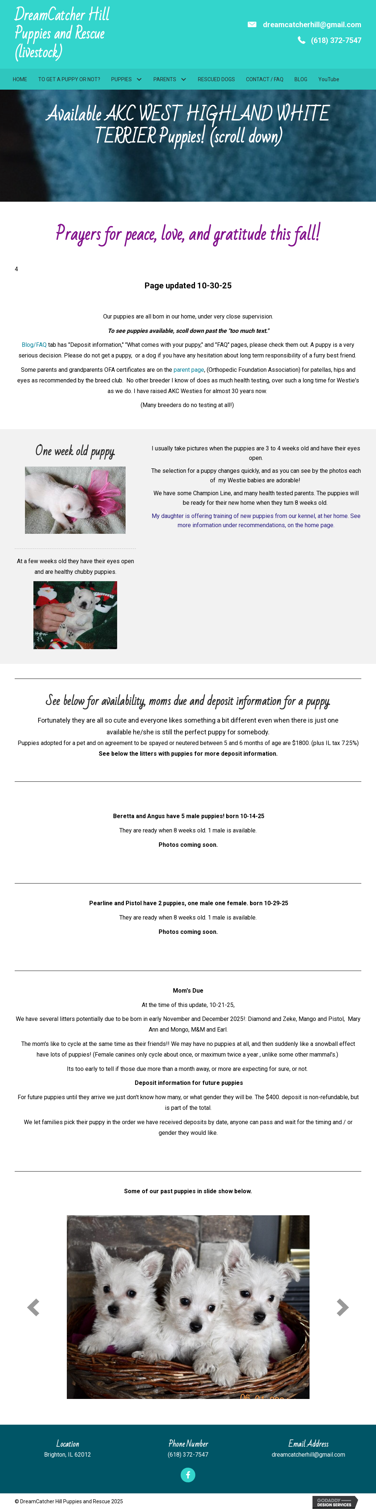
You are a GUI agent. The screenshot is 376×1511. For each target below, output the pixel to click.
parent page (189, 369)
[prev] (33, 1307)
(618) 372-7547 (336, 40)
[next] (343, 1307)
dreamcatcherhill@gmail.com (312, 24)
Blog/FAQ (34, 344)
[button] (139, 79)
